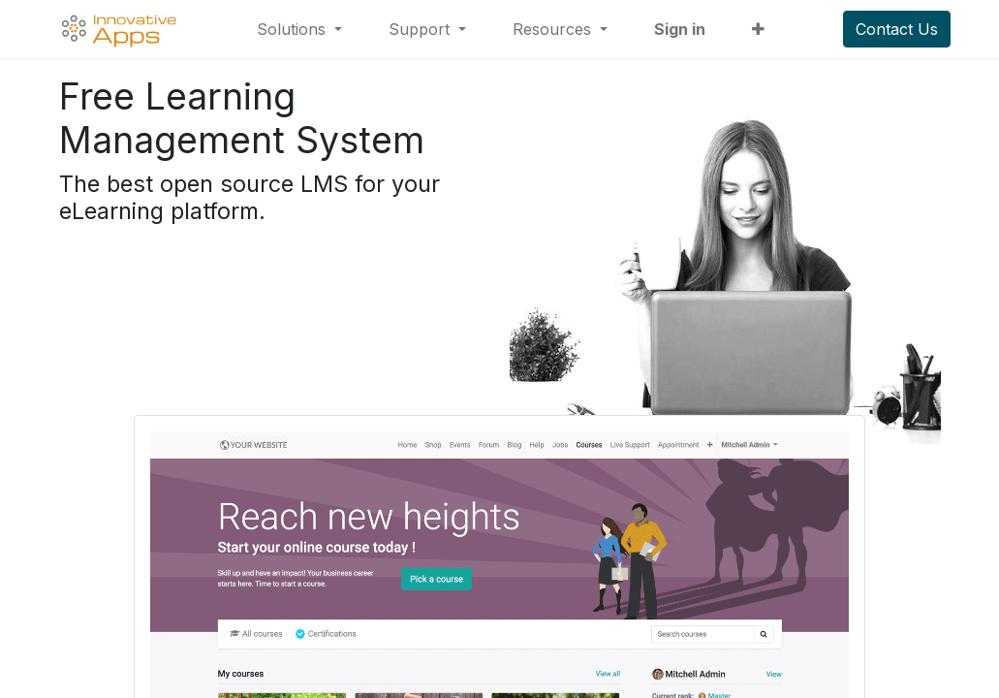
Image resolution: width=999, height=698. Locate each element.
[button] (758, 29)
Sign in (679, 29)
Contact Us (897, 29)
